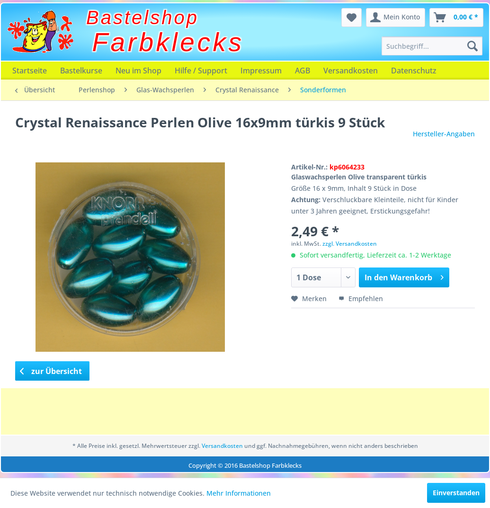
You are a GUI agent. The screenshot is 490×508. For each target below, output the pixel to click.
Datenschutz (414, 70)
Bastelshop (142, 17)
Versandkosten (350, 70)
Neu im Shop (138, 70)
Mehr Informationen (238, 493)
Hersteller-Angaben (444, 133)
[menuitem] (432, 45)
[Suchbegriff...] (432, 45)
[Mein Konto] (395, 17)
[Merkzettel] (351, 17)
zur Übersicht (51, 371)
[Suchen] (472, 45)
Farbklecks (168, 42)
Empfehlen (361, 298)
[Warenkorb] (456, 17)
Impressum (261, 70)
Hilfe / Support (201, 70)
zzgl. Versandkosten (349, 244)
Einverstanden (456, 492)
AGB (302, 70)
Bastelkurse (81, 70)
